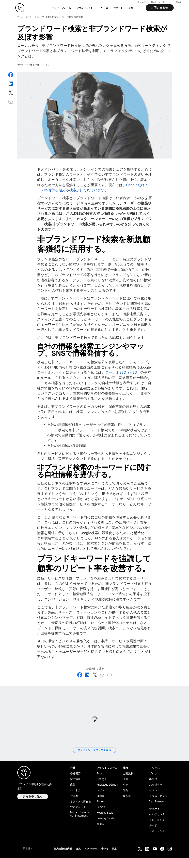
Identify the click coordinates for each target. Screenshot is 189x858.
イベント (154, 790)
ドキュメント (157, 831)
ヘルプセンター (158, 814)
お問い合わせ (154, 2)
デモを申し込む (33, 796)
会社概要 (75, 773)
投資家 (74, 796)
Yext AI (100, 824)
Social (100, 796)
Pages (100, 801)
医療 (125, 779)
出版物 (153, 779)
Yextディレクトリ (80, 807)
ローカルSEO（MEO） (122, 372)
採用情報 (75, 779)
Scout (99, 773)
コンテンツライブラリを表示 (94, 750)
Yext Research (157, 801)
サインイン (142, 2)
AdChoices (91, 848)
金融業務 (128, 773)
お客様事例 (155, 784)
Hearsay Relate (105, 818)
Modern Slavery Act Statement (79, 814)
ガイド (153, 825)
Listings (101, 779)
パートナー (76, 790)
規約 (78, 848)
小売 (125, 784)
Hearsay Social (105, 812)
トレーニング (157, 820)
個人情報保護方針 (63, 848)
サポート (166, 2)
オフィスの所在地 (80, 801)
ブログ (153, 773)
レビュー (101, 790)
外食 (125, 790)
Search (100, 807)
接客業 (127, 796)
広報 (72, 784)
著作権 (104, 848)
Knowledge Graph (107, 784)
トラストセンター (159, 796)
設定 (114, 848)
